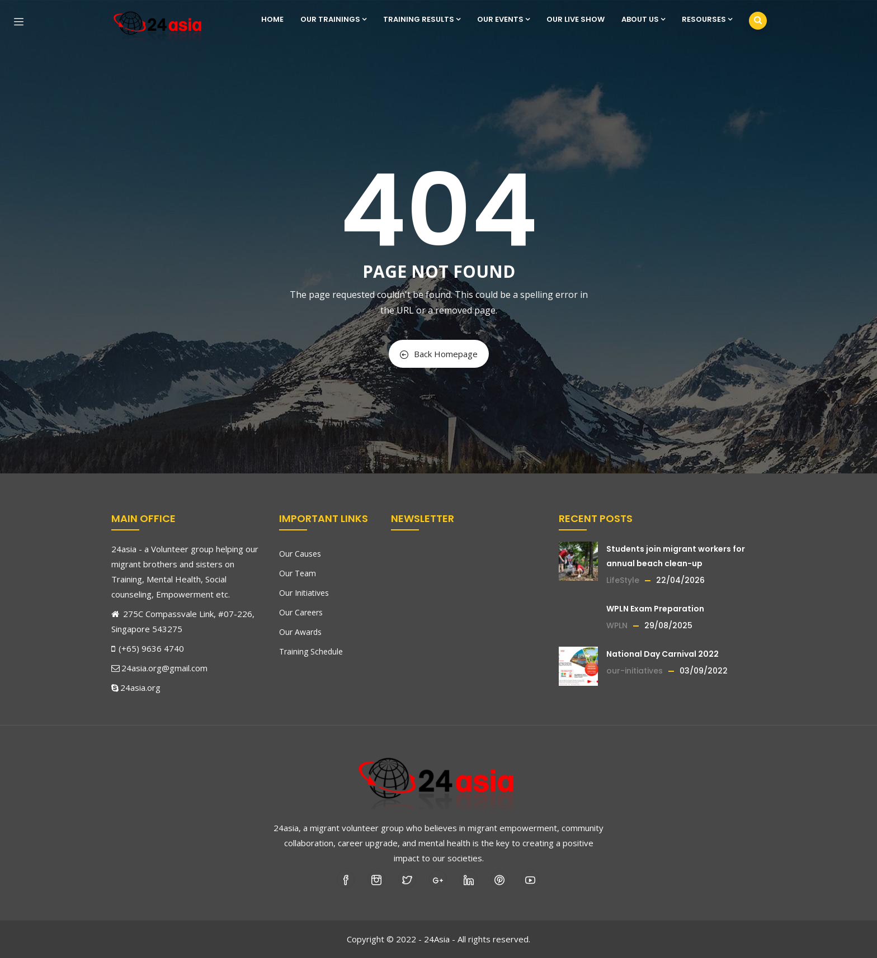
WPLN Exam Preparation (655, 608)
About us (643, 19)
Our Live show (575, 19)
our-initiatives (634, 670)
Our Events (503, 19)
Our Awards (300, 632)
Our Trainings (333, 19)
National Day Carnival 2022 (662, 654)
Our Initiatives (304, 592)
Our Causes (300, 553)
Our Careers (301, 612)
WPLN (617, 625)
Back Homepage (439, 353)
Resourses (707, 19)
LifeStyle (622, 580)
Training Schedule (311, 651)
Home (272, 19)
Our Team (297, 573)
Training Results (421, 19)
